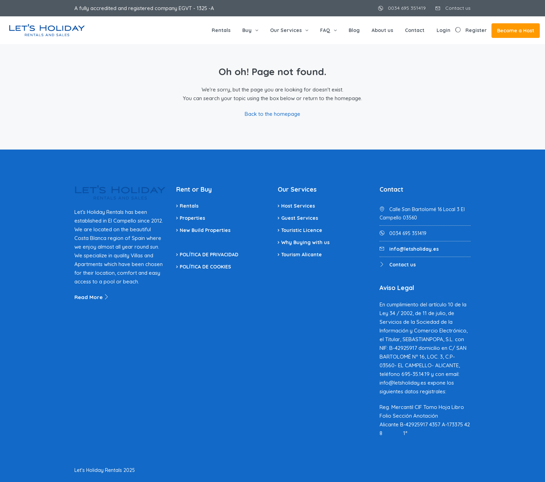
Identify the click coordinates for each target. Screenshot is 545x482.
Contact (414, 30)
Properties (192, 218)
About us (382, 30)
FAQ (325, 30)
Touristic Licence (301, 230)
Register (476, 30)
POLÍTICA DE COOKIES (205, 267)
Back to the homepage (272, 114)
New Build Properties (205, 230)
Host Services (298, 206)
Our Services (286, 30)
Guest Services (299, 218)
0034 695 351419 (402, 8)
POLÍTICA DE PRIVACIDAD (209, 254)
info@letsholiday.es (414, 249)
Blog (354, 30)
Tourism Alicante (301, 254)
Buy (247, 30)
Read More (91, 297)
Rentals (221, 30)
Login (443, 30)
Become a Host (515, 30)
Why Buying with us (305, 242)
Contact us (453, 8)
